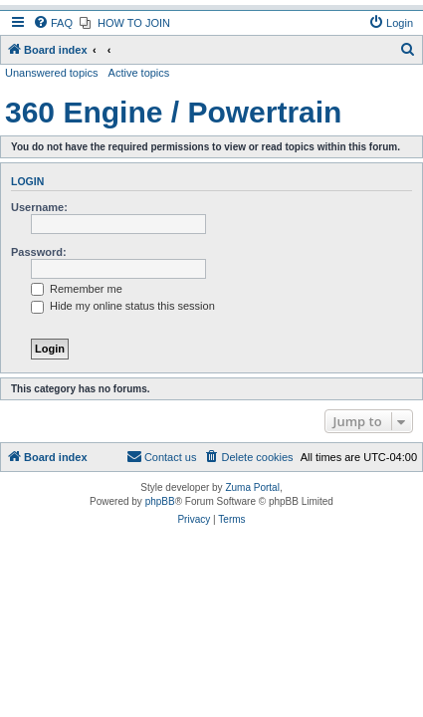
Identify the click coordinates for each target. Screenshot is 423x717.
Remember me (76, 289)
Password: (39, 252)
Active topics (139, 73)
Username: (39, 207)
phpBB (160, 501)
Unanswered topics (52, 73)
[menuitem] (53, 23)
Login (27, 181)
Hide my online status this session (123, 306)
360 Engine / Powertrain (173, 112)
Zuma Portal (252, 487)
